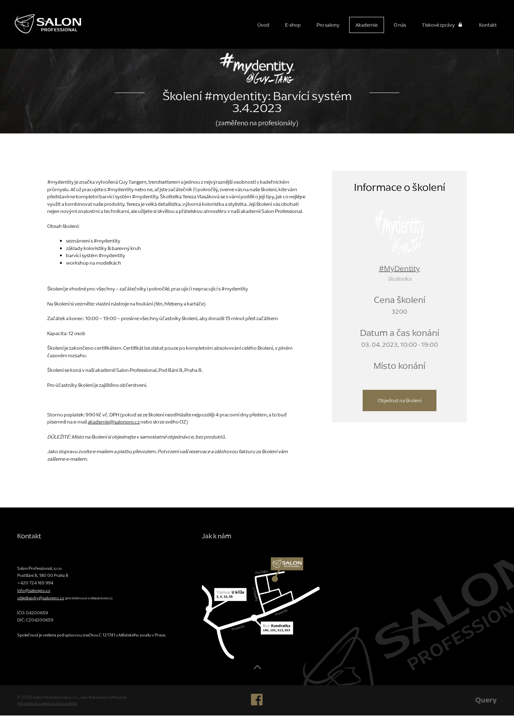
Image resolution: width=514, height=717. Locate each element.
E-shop (293, 24)
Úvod (263, 24)
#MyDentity (399, 269)
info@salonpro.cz (33, 592)
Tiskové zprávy (442, 24)
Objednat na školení (399, 402)
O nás (400, 24)
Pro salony (328, 24)
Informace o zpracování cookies (47, 705)
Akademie (367, 24)
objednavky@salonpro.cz (40, 599)
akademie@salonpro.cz (114, 423)
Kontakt (488, 24)
